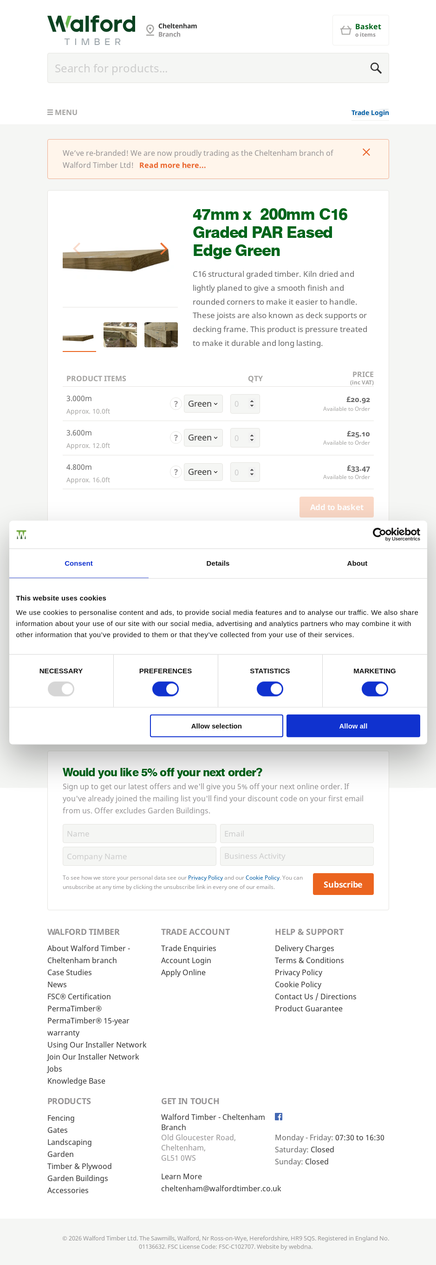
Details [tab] (218, 563)
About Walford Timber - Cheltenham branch (88, 954)
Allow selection (216, 725)
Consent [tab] (79, 563)
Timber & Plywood (79, 1166)
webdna (300, 1246)
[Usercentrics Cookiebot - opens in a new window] (379, 535)
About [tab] (357, 563)
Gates (57, 1130)
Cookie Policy (263, 878)
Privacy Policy (205, 878)
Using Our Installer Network (97, 1045)
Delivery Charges (304, 948)
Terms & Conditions (309, 960)
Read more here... (172, 165)
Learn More (181, 1176)
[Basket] (360, 30)
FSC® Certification (79, 996)
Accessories (68, 1190)
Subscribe (343, 884)
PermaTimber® (74, 1008)
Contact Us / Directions (316, 996)
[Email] (297, 833)
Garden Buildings (77, 1178)
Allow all (353, 725)
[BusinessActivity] (297, 856)
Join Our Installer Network (93, 1057)
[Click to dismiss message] (366, 153)
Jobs (54, 1069)
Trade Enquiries (188, 948)
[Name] (139, 833)
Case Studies (69, 972)
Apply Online (183, 972)
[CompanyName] (139, 856)
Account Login (186, 960)
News (57, 984)
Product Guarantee (309, 1008)
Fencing (61, 1118)
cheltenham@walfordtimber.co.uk (221, 1188)
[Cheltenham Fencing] (91, 30)
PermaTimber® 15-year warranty (88, 1027)
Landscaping (69, 1142)
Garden (60, 1154)
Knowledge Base (76, 1081)
